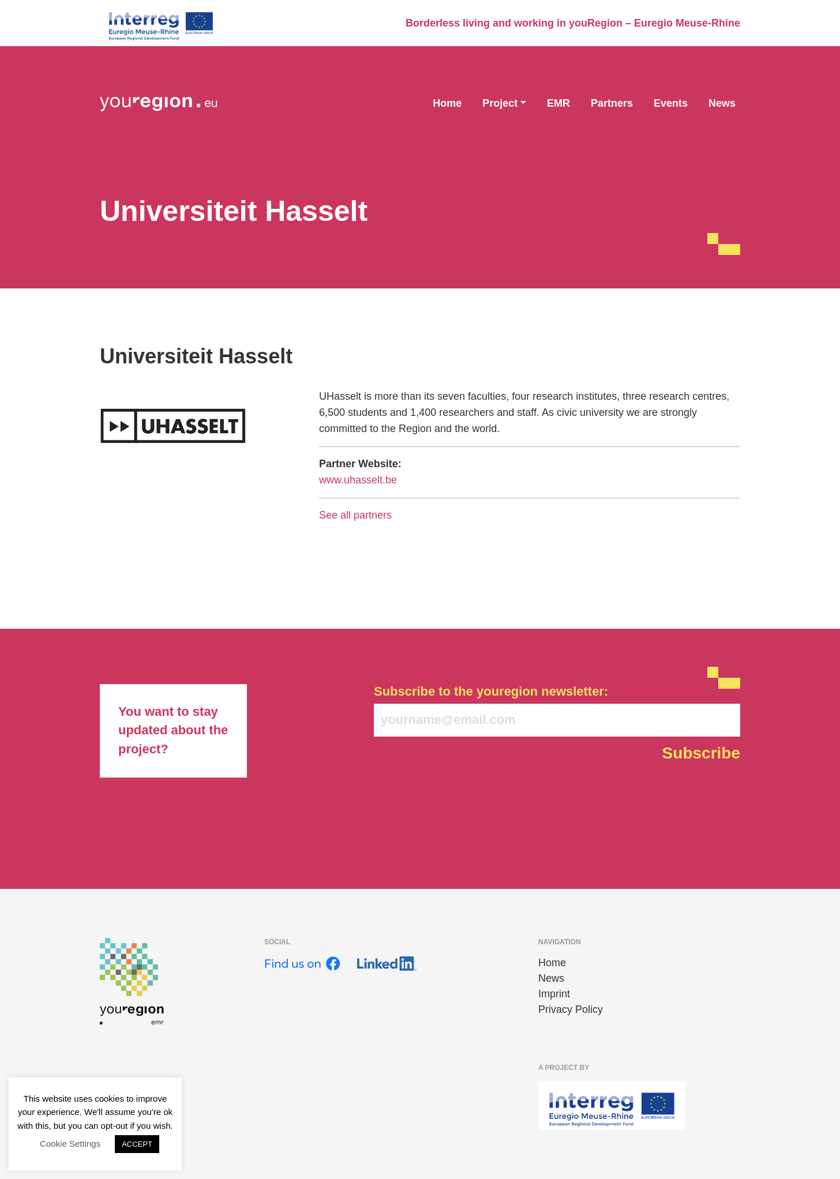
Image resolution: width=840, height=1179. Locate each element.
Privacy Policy (570, 1009)
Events (671, 103)
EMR (558, 103)
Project (500, 103)
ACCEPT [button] (137, 1144)
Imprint (554, 994)
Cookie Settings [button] (70, 1143)
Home (447, 103)
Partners (612, 103)
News (722, 103)
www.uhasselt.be (358, 480)
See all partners (355, 515)
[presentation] (461, 795)
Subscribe (701, 753)
